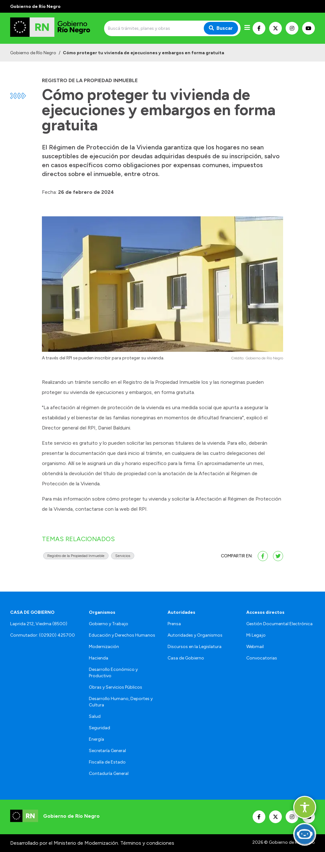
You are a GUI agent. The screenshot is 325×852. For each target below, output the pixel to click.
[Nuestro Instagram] (292, 28)
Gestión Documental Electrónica (279, 623)
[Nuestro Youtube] (308, 28)
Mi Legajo (256, 635)
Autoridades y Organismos (195, 635)
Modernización (104, 646)
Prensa (174, 623)
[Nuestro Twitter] (275, 28)
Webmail (255, 646)
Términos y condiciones (147, 843)
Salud (95, 716)
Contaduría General (109, 773)
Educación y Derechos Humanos (122, 635)
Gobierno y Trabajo (108, 623)
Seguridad (99, 728)
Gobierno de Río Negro (33, 53)
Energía (96, 739)
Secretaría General (107, 750)
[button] (304, 807)
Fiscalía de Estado (107, 762)
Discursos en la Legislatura (195, 646)
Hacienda (98, 658)
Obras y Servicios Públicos (115, 687)
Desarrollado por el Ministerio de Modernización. (64, 843)
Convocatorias (261, 658)
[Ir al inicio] (56, 28)
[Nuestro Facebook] (259, 28)
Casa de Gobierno (186, 658)
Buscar (221, 28)
